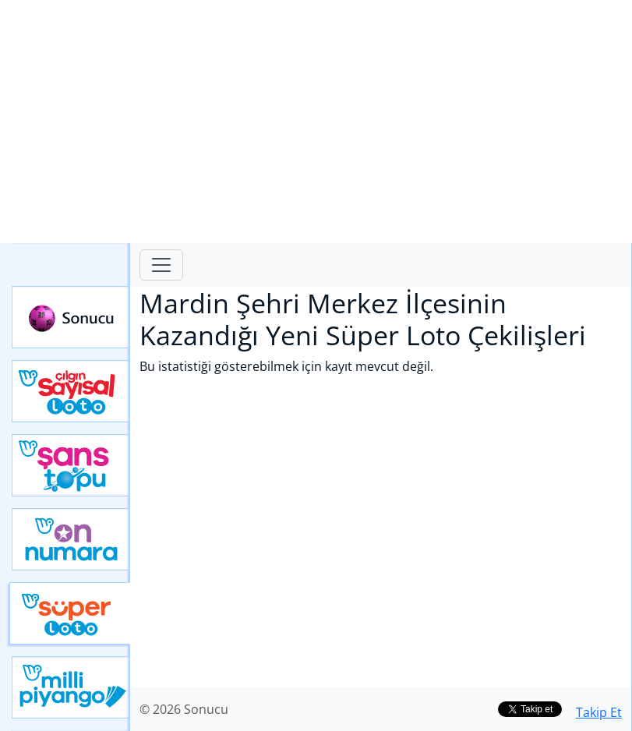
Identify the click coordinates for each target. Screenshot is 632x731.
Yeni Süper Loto (69, 613)
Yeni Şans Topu (71, 465)
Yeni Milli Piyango (71, 687)
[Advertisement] (316, 121)
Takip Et (599, 712)
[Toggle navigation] (161, 265)
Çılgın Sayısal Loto (71, 391)
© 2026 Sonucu (183, 709)
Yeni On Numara (71, 539)
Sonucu (71, 317)
